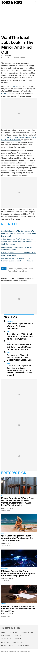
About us (5, 642)
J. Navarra (7, 55)
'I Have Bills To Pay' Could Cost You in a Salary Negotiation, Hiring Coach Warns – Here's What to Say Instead (20, 370)
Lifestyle (17, 635)
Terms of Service (23, 645)
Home (3, 632)
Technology (4, 568)
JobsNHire (14, 86)
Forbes (3, 93)
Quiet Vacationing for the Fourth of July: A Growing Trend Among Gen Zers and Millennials (17, 538)
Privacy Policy (7, 645)
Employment (22, 269)
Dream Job (12, 269)
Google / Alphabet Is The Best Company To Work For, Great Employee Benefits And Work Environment (18, 233)
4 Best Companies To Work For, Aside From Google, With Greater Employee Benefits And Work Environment (18, 241)
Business (3, 603)
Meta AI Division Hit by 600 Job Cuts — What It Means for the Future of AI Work (19, 347)
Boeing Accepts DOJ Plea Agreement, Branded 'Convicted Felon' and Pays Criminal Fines (18, 608)
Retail (8, 332)
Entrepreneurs (27, 632)
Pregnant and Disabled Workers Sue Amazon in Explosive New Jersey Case (20, 357)
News (8, 363)
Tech (8, 342)
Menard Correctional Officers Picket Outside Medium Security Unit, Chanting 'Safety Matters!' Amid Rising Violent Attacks (18, 501)
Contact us (17, 642)
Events (18, 638)
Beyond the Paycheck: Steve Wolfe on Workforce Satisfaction (20, 326)
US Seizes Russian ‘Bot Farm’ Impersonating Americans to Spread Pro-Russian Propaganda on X (18, 573)
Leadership (10, 321)
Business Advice (20, 271)
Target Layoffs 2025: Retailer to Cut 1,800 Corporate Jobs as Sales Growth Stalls (20, 336)
